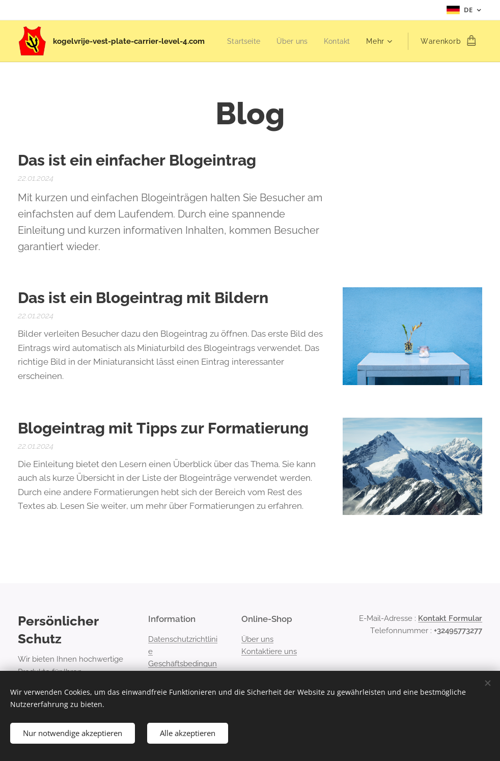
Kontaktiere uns (269, 651)
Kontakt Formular (450, 618)
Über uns (257, 639)
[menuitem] (285, 41)
